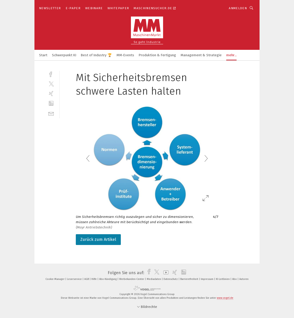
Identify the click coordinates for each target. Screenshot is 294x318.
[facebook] (51, 74)
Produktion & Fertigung (157, 55)
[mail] (51, 113)
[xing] (51, 93)
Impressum (207, 279)
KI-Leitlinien (223, 279)
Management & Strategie (201, 55)
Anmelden (238, 8)
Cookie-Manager (55, 279)
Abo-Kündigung (108, 279)
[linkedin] (51, 103)
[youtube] (165, 272)
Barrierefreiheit (189, 279)
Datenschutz (171, 279)
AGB (87, 279)
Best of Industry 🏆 (96, 55)
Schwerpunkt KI (64, 55)
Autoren (244, 279)
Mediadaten (154, 279)
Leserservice (74, 279)
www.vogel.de (225, 297)
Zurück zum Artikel (98, 239)
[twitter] (51, 84)
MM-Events (125, 55)
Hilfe (94, 279)
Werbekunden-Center (132, 279)
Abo (234, 279)
